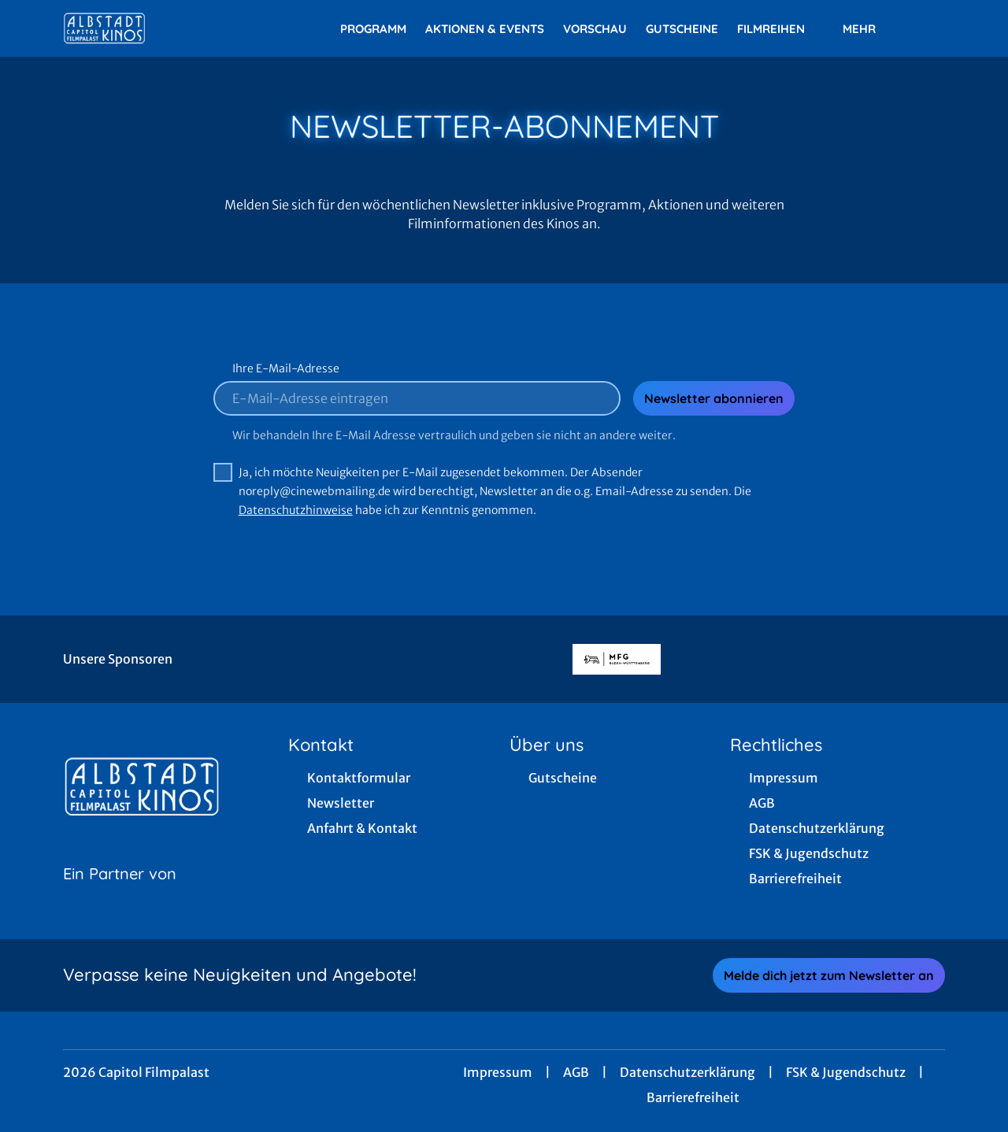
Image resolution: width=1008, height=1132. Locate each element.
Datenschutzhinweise (296, 510)
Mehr (869, 29)
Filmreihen (780, 29)
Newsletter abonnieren (714, 398)
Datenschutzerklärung (687, 1072)
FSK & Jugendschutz (846, 1072)
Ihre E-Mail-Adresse (285, 368)
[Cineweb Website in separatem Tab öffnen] (119, 893)
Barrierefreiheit (693, 1097)
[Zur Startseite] (173, 28)
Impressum (497, 1072)
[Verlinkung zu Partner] (617, 659)
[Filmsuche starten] (929, 28)
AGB (576, 1072)
